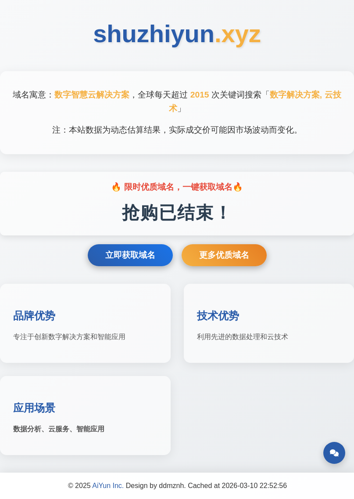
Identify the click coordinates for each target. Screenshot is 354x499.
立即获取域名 (130, 255)
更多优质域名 (224, 255)
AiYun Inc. (108, 485)
